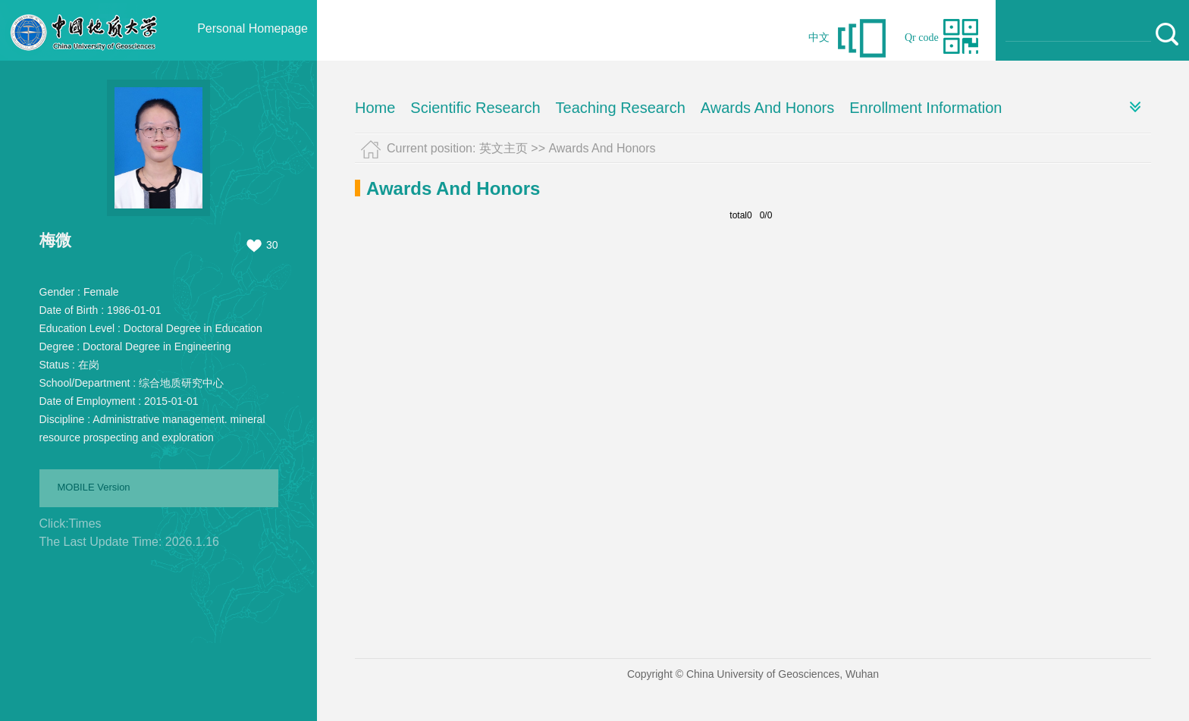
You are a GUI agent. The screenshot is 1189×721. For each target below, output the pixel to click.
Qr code (922, 37)
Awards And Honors (767, 107)
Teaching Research (620, 107)
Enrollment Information (925, 107)
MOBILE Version (94, 487)
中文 (819, 37)
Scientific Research (475, 107)
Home (375, 107)
